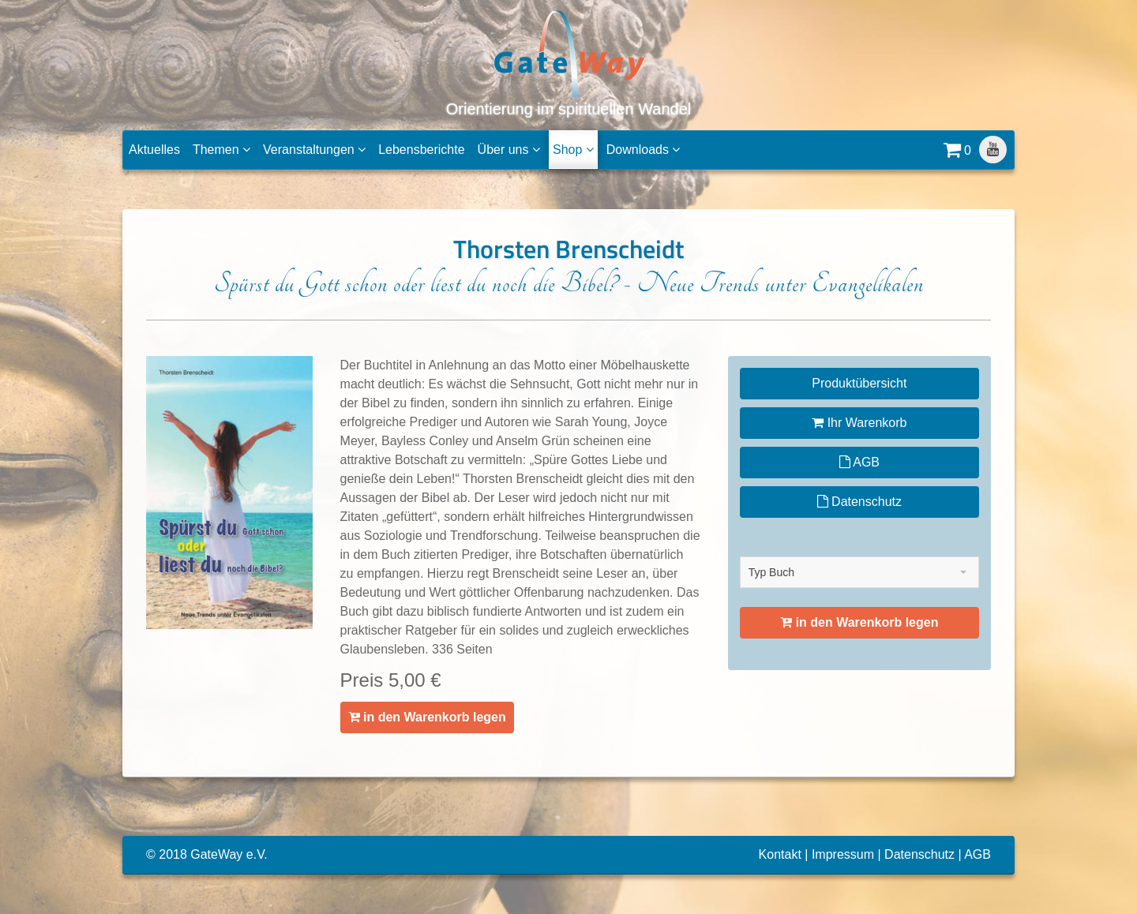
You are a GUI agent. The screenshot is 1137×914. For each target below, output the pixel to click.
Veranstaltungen (314, 149)
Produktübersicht (859, 383)
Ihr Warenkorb (859, 422)
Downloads (643, 149)
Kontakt (780, 854)
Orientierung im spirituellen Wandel (569, 63)
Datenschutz (859, 501)
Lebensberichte (421, 149)
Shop (573, 149)
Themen (221, 149)
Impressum (843, 854)
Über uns (509, 149)
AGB (859, 462)
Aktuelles (154, 149)
